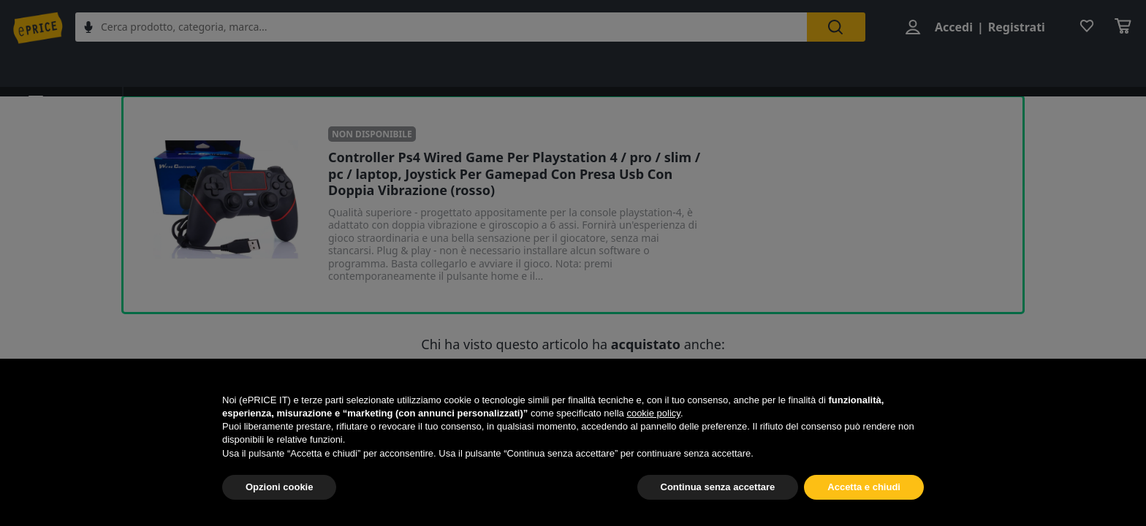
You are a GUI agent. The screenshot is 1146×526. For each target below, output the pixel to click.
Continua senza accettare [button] (718, 486)
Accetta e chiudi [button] (863, 486)
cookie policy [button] (653, 413)
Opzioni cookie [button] (279, 486)
